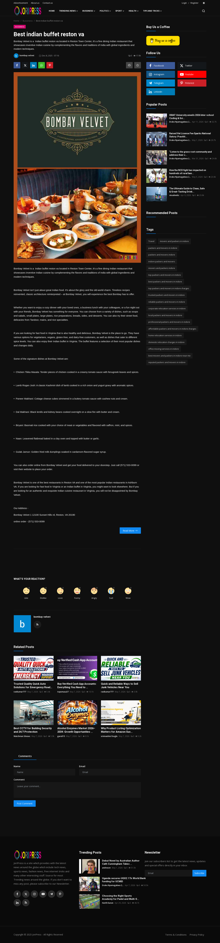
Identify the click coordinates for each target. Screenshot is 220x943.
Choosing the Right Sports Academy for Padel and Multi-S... (120, 897)
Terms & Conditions (175, 934)
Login (184, 2)
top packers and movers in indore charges (168, 288)
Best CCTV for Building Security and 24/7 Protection (33, 730)
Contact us (48, 2)
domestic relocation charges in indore (166, 342)
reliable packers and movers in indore (166, 301)
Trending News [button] (68, 11)
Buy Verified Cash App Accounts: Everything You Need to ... (76, 685)
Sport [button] (119, 11)
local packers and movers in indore (165, 315)
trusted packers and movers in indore (166, 295)
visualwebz (174, 195)
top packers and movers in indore (164, 274)
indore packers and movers (161, 261)
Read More (130, 530)
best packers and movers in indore (165, 281)
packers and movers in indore (162, 248)
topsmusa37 (63, 691)
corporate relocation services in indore (167, 308)
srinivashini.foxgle (109, 736)
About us (35, 2)
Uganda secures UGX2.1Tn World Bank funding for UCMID (124, 880)
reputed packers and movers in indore (166, 362)
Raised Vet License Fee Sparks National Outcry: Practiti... (190, 135)
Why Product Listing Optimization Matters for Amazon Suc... (121, 730)
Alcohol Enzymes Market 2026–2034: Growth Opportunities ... (76, 730)
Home (52, 10)
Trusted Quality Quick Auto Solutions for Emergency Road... (33, 685)
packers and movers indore (161, 254)
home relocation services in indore (165, 335)
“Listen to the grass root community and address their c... (190, 153)
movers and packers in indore (174, 241)
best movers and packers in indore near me (169, 355)
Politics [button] (105, 11)
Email (82, 766)
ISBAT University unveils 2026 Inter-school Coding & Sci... (191, 116)
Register (194, 2)
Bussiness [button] (88, 11)
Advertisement (21, 2)
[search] (203, 11)
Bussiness (28, 20)
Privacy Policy (196, 934)
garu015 (61, 736)
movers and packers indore (161, 268)
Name (17, 766)
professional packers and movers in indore (169, 322)
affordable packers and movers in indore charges (172, 328)
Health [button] (134, 11)
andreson (106, 867)
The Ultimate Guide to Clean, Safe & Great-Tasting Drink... (187, 190)
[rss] (25, 902)
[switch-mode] (204, 3)
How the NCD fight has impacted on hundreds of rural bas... (187, 172)
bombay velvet (42, 616)
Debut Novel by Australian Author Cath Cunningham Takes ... (120, 862)
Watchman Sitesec (22, 736)
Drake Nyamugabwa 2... (180, 121)
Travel (151, 241)
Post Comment (24, 803)
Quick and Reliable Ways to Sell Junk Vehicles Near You (119, 685)
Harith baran (107, 903)
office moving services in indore (163, 348)
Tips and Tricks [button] (152, 11)
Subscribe (199, 873)
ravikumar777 (20, 691)
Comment (19, 779)
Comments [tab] (25, 756)
